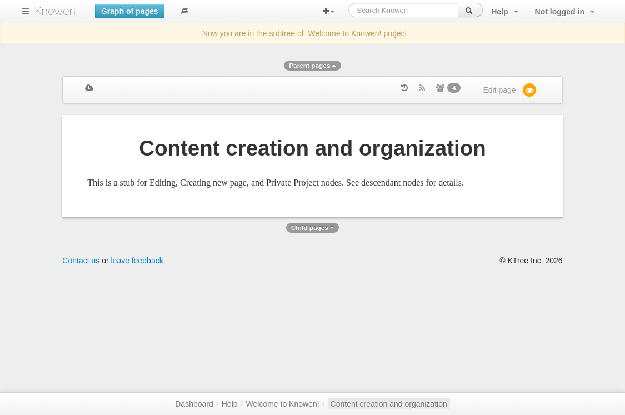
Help (230, 403)
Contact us (80, 260)
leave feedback (137, 260)
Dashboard (194, 403)
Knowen (55, 11)
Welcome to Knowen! (344, 33)
